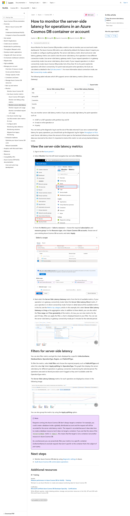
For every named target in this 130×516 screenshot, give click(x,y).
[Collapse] (24, 13)
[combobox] (13, 17)
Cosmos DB (48, 15)
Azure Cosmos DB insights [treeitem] (17, 97)
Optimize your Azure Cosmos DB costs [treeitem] (15, 141)
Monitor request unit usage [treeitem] (17, 108)
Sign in (125, 2)
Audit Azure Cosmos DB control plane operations (51, 462)
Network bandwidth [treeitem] (12, 145)
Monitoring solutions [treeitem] (13, 129)
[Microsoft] (3, 2)
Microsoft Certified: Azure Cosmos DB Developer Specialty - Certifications (54, 488)
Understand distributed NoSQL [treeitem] (15, 32)
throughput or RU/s (91, 132)
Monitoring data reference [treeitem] (15, 127)
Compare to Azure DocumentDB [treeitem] (15, 35)
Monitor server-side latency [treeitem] (17, 105)
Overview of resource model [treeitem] (14, 69)
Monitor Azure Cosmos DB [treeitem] (15, 91)
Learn (33, 15)
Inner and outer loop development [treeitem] (12, 166)
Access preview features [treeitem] (13, 72)
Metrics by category (54, 307)
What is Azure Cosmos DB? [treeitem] (14, 27)
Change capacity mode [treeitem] (12, 75)
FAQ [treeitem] (7, 29)
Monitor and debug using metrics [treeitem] (16, 101)
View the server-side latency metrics (115, 19)
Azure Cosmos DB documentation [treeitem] (14, 21)
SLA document (55, 69)
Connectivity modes (40, 72)
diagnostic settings (69, 459)
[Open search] (121, 2)
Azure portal (48, 151)
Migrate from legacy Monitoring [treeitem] (13, 133)
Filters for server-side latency (115, 23)
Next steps (109, 25)
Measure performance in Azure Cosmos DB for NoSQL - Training (51, 480)
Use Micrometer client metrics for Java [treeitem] (16, 120)
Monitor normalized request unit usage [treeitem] (17, 112)
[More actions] (97, 14)
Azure (39, 15)
